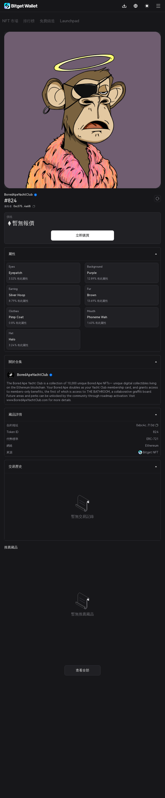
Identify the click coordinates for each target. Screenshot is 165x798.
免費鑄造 (47, 21)
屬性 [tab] (83, 254)
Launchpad (69, 21)
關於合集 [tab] (83, 362)
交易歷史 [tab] (83, 466)
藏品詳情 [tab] (83, 414)
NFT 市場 (10, 21)
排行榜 (29, 21)
